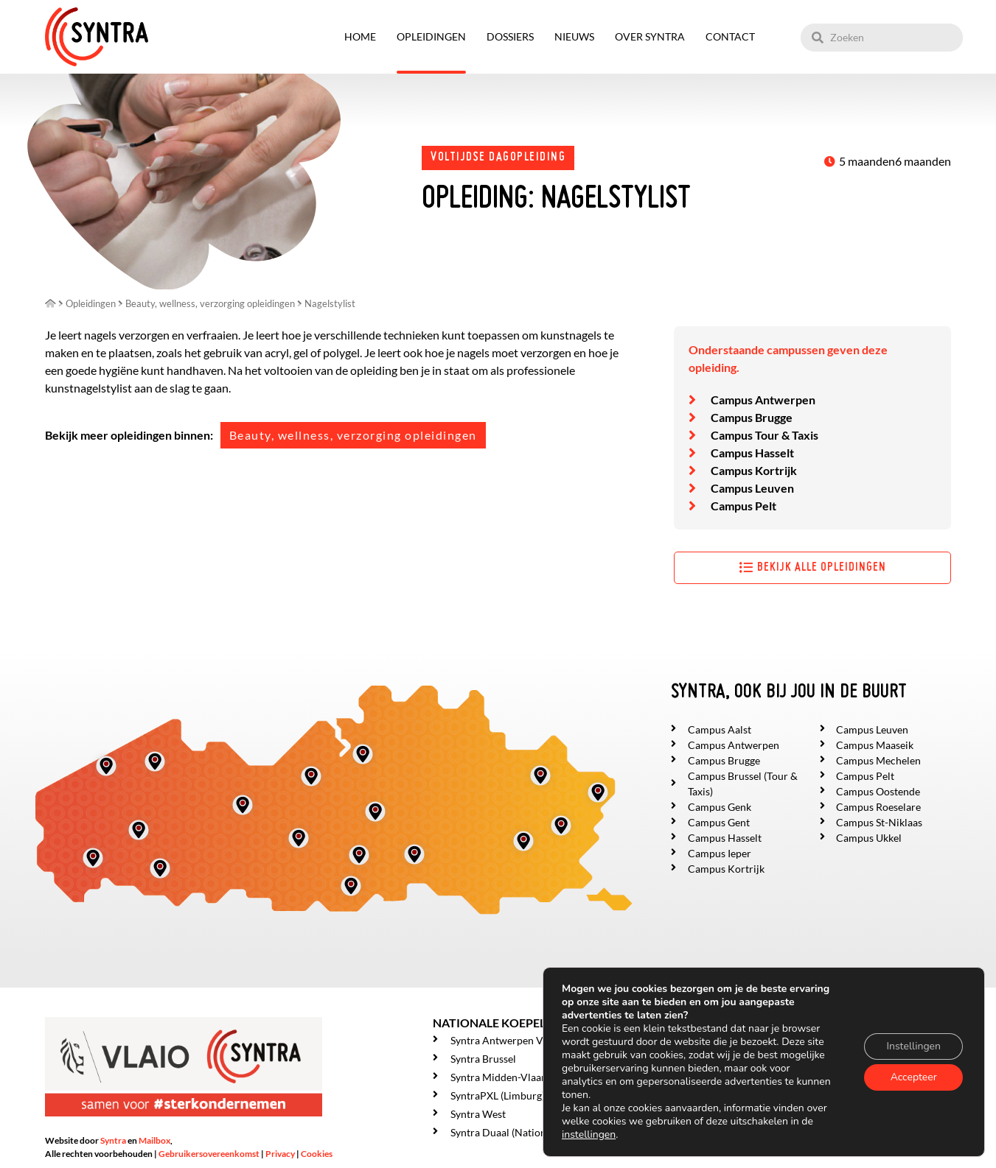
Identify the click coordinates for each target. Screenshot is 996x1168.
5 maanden (867, 161)
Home (360, 36)
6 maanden (923, 161)
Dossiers (510, 36)
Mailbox (154, 1140)
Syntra (113, 1140)
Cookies (316, 1153)
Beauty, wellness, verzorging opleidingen (353, 435)
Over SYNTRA (650, 36)
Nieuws (574, 36)
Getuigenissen (706, 1129)
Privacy (280, 1153)
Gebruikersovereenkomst (209, 1153)
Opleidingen (431, 36)
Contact (730, 36)
